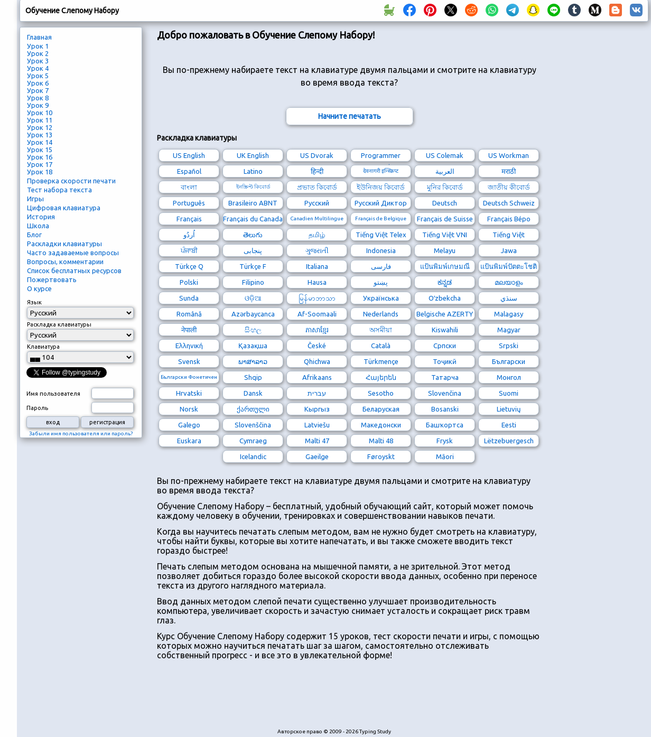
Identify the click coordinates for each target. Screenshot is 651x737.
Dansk (253, 393)
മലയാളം (509, 282)
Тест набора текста (59, 189)
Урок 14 (39, 142)
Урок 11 (39, 120)
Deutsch (444, 203)
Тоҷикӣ (445, 361)
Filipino (253, 282)
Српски (444, 345)
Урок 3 (38, 60)
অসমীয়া (380, 329)
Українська (381, 298)
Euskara (189, 440)
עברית (317, 393)
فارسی (381, 266)
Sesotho (381, 393)
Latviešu (317, 424)
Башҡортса (444, 424)
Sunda (189, 298)
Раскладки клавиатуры (64, 243)
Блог (34, 234)
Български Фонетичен (189, 377)
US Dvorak (316, 155)
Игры (35, 198)
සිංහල (253, 329)
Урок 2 (38, 53)
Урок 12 (39, 127)
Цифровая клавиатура (63, 207)
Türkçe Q (189, 266)
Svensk (189, 361)
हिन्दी (317, 171)
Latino (253, 171)
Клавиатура (43, 346)
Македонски (381, 424)
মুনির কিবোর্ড (445, 187)
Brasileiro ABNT (252, 203)
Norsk (189, 409)
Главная (39, 37)
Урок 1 (38, 46)
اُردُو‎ (189, 234)
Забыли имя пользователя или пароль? (81, 433)
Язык (34, 302)
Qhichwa (317, 361)
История (41, 216)
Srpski (508, 345)
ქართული (253, 409)
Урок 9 (38, 105)
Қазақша (252, 345)
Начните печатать (349, 116)
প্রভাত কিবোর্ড (317, 187)
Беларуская (380, 409)
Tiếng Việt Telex (381, 234)
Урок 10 (39, 112)
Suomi (508, 393)
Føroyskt (381, 456)
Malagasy (508, 314)
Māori (445, 456)
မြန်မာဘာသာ (317, 298)
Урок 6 (38, 83)
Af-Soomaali (317, 314)
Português (189, 203)
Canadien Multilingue (316, 218)
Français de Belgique (380, 218)
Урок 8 (38, 97)
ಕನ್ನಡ (445, 282)
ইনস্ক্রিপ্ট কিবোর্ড (253, 187)
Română (189, 314)
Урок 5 (38, 75)
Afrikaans (317, 377)
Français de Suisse (445, 218)
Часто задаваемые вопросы (73, 252)
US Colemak (444, 155)
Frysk (444, 440)
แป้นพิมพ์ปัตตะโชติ (508, 266)
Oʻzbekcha (445, 298)
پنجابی (253, 250)
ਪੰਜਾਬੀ (189, 250)
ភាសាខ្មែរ (317, 329)
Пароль (37, 408)
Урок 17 (39, 164)
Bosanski (445, 409)
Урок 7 (38, 90)
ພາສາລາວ (252, 361)
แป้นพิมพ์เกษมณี (445, 266)
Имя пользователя (53, 393)
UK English (253, 155)
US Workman (508, 155)
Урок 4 (38, 68)
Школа (38, 225)
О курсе (39, 288)
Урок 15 (39, 149)
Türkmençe (381, 361)
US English (189, 155)
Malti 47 (317, 440)
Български (508, 361)
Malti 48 (381, 440)
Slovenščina (253, 424)
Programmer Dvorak (381, 157)
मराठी (508, 171)
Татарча (445, 377)
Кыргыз (317, 409)
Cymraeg (253, 440)
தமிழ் (317, 234)
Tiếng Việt (508, 234)
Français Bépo (509, 218)
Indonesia (381, 250)
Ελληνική (189, 345)
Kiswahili (445, 329)
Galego (189, 424)
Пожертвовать (52, 279)
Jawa (509, 250)
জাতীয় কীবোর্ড (509, 187)
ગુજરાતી (317, 250)
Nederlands (380, 314)
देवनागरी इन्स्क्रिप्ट (380, 171)
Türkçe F (252, 266)
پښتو (381, 282)
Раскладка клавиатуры (59, 324)
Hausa (317, 282)
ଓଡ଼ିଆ (253, 298)
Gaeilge (317, 456)
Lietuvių (508, 409)
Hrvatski (189, 393)
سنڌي (508, 298)
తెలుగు (253, 234)
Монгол (509, 377)
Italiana (317, 266)
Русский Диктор (381, 203)
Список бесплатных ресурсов (74, 270)
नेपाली (189, 329)
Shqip (253, 377)
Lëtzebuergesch (509, 440)
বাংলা (189, 187)
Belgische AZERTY (444, 314)
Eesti (508, 424)
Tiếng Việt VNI (444, 234)
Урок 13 (39, 134)
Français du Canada (253, 218)
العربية (444, 171)
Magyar (508, 329)
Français (189, 218)
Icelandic (253, 456)
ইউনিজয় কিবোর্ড (381, 187)
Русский (316, 203)
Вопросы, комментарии (65, 261)
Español (189, 171)
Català (380, 345)
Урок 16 (39, 157)
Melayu (444, 250)
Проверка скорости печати (71, 180)
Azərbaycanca (253, 314)
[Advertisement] (349, 699)
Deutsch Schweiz (509, 203)
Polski (189, 282)
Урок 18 (39, 171)
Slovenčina (444, 393)
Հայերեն (381, 377)
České (317, 345)
